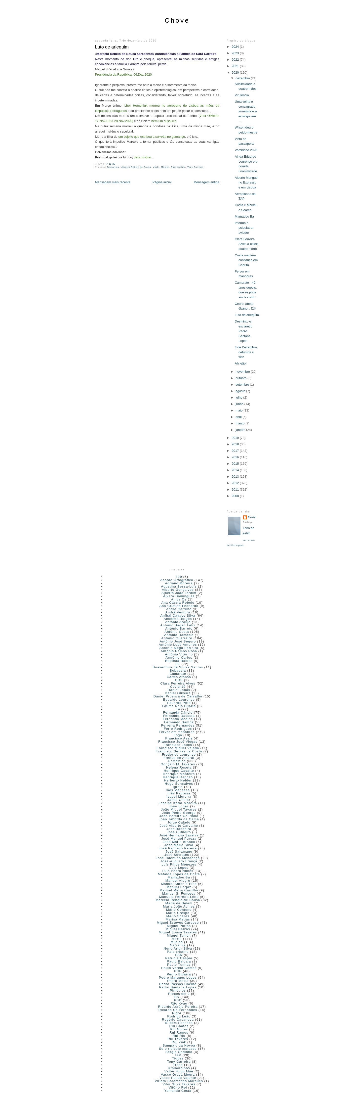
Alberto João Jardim (178, 593)
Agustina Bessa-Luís (179, 586)
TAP (177, 1055)
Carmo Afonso (179, 677)
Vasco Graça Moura (178, 1074)
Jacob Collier (178, 800)
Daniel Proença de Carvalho (178, 696)
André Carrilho (179, 609)
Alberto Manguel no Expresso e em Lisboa (246, 182)
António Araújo (178, 622)
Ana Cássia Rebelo (177, 602)
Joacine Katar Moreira (178, 803)
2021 (236, 66)
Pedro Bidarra (179, 974)
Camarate (177, 674)
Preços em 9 (179, 994)
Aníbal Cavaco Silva (177, 615)
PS (176, 997)
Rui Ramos (178, 1032)
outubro (241, 378)
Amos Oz (179, 599)
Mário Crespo (178, 913)
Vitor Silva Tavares (178, 1084)
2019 (236, 438)
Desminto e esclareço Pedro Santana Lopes (243, 331)
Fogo (177, 735)
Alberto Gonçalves (178, 590)
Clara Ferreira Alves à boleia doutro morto (247, 244)
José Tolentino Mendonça (178, 858)
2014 (236, 470)
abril (239, 417)
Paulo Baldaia (179, 961)
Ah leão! (241, 363)
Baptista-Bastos (179, 661)
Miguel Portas (179, 926)
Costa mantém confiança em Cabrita (246, 260)
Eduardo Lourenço (179, 699)
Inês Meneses (178, 790)
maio (239, 410)
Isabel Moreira (179, 796)
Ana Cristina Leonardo (178, 606)
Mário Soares (177, 916)
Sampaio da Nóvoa (178, 1045)
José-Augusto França (178, 861)
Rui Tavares (178, 1039)
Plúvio (252, 517)
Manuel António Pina (179, 884)
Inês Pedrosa (178, 793)
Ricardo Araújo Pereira (177, 1006)
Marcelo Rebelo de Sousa (136, 167)
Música (165, 167)
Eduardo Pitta (179, 703)
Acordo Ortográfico (176, 580)
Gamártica (113, 167)
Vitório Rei (178, 1087)
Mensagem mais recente (112, 182)
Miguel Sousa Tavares (178, 932)
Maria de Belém (179, 903)
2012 (236, 483)
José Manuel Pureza (179, 838)
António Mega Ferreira (178, 648)
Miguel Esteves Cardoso (178, 922)
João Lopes (179, 806)
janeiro (241, 430)
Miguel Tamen (179, 935)
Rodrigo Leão (179, 1016)
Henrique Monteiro (179, 774)
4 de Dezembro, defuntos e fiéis (246, 352)
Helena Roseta (179, 767)
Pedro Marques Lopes (178, 977)
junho (240, 404)
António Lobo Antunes (178, 644)
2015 (236, 463)
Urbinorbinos (179, 1068)
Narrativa (178, 945)
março (240, 423)
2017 (236, 451)
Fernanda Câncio (178, 712)
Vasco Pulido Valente (177, 1078)
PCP (178, 971)
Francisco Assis (179, 738)
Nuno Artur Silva (178, 948)
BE (177, 664)
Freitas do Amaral (178, 758)
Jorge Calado (179, 822)
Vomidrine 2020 (246, 150)
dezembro (243, 78)
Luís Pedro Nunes (177, 871)
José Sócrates (176, 855)
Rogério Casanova (178, 1019)
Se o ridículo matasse (178, 1049)
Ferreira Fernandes (178, 725)
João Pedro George (179, 813)
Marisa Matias (178, 919)
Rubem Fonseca (179, 1023)
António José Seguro (178, 641)
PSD (178, 1000)
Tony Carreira (195, 167)
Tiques (178, 1058)
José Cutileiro (179, 832)
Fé (178, 709)
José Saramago (178, 851)
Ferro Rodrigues (178, 729)
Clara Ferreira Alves (177, 683)
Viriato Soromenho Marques (179, 1081)
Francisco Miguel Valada (178, 748)
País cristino (178, 167)
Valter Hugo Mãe (178, 1071)
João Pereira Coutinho (178, 816)
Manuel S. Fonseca (179, 893)
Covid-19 (178, 686)
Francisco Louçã (177, 745)
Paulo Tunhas (179, 964)
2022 (236, 59)
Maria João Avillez (179, 906)
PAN (179, 955)
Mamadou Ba (244, 216)
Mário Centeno (179, 910)
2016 (236, 457)
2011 (236, 489)
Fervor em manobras (177, 732)
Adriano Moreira (179, 583)
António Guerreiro (176, 638)
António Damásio (179, 635)
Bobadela (178, 670)
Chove (177, 20)
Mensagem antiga (206, 182)
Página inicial (162, 182)
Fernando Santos (179, 722)
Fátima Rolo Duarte (179, 706)
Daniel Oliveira (178, 693)
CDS (179, 680)
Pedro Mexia (178, 981)
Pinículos (178, 990)
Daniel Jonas (179, 690)
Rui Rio (178, 1036)
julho (239, 397)
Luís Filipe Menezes (178, 864)
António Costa (176, 632)
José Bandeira (178, 829)
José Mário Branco (179, 842)
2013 (236, 476)
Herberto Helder (178, 780)
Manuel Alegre (177, 880)
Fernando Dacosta (179, 716)
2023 (236, 53)
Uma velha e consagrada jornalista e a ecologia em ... (246, 111)
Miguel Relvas (178, 929)
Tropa (178, 1065)
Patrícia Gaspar (179, 958)
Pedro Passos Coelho (178, 984)
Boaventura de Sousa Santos (178, 667)
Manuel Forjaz (179, 887)
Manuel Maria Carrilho (179, 890)
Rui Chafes (178, 1026)
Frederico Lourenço (179, 754)
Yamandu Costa (177, 1091)
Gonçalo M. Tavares (177, 764)
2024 (236, 46)
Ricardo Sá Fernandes (177, 1010)
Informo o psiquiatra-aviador (244, 227)
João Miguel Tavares (179, 809)
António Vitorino (179, 654)
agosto (241, 391)
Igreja (178, 787)
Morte (156, 167)
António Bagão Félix (177, 625)
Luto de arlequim (112, 47)
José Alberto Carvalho (179, 825)
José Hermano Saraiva (178, 835)
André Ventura (177, 612)
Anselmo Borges (178, 619)
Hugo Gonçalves (179, 783)
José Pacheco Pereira (178, 848)
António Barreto (179, 628)
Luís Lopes (179, 867)
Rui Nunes (179, 1029)
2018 (236, 444)
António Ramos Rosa (179, 651)
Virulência (242, 95)
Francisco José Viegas (177, 741)
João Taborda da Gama (179, 819)
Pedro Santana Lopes (178, 987)
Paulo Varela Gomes (179, 968)
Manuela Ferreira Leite (178, 897)
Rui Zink (179, 1042)
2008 (236, 496)
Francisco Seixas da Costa (179, 751)
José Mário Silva (178, 845)
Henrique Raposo (178, 777)
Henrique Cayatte (179, 771)
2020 (236, 72)
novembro (243, 371)
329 (179, 577)
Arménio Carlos (178, 657)
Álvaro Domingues (179, 596)
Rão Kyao (178, 1003)
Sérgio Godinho (179, 1052)
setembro (243, 384)
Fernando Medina (178, 719)
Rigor (177, 1013)
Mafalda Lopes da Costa (179, 874)
